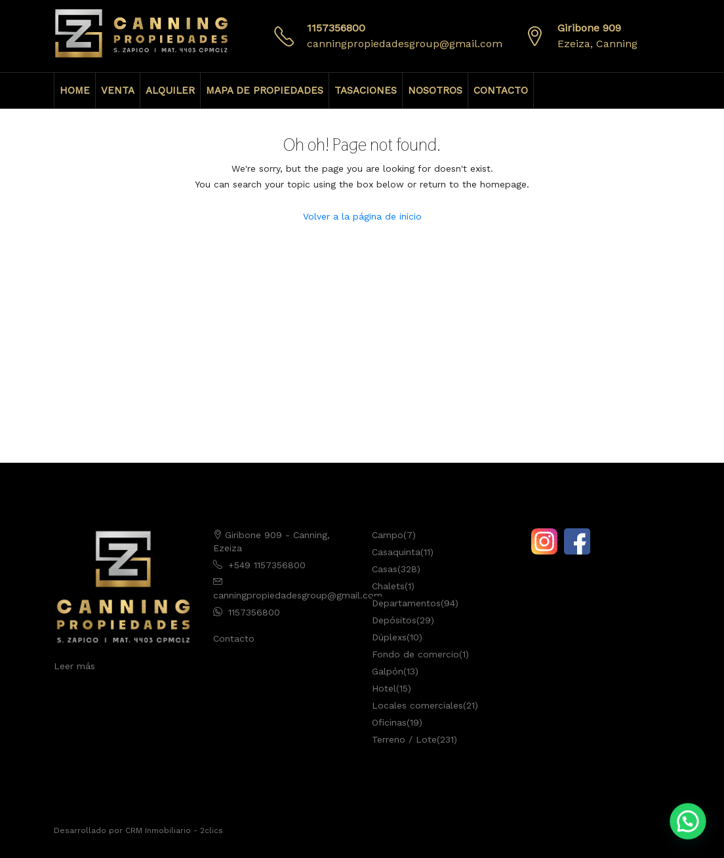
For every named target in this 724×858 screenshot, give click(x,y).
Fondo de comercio (415, 654)
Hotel (384, 688)
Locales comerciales (417, 705)
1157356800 (336, 28)
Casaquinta (396, 552)
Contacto (233, 638)
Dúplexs (389, 637)
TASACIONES (365, 90)
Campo (387, 535)
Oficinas (389, 722)
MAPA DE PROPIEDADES (264, 90)
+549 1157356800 (267, 565)
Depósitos (394, 620)
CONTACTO (500, 90)
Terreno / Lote (404, 739)
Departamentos (406, 603)
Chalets (388, 586)
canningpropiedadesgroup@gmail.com (404, 43)
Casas (384, 569)
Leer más (74, 666)
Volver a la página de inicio (362, 216)
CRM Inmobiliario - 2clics (174, 830)
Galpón (387, 671)
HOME (75, 90)
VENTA (117, 90)
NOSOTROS (435, 90)
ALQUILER (170, 90)
